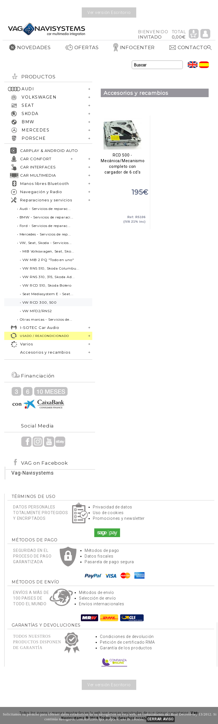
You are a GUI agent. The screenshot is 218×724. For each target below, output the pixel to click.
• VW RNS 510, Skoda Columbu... (49, 268)
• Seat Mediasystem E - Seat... (47, 294)
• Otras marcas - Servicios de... (44, 319)
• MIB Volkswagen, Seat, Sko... (47, 251)
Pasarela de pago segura (109, 562)
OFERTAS (82, 47)
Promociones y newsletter (119, 518)
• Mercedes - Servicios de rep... (44, 234)
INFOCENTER (134, 47)
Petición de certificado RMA (127, 642)
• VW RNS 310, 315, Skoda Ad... (47, 277)
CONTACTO (188, 47)
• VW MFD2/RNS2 (36, 311)
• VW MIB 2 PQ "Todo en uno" (47, 260)
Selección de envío (97, 598)
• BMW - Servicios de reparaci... (45, 217)
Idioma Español (204, 64)
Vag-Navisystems (32, 473)
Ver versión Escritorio (109, 12)
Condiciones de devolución (127, 636)
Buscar (209, 48)
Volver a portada (46, 29)
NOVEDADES (30, 47)
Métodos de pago (102, 550)
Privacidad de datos (112, 507)
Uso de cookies (108, 512)
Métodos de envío (96, 592)
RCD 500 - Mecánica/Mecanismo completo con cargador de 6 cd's (122, 134)
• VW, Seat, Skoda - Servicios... (44, 243)
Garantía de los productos (126, 648)
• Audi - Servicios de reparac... (44, 208)
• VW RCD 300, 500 (38, 302)
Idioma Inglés (192, 64)
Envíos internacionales (101, 604)
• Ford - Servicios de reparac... (44, 226)
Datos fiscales (99, 556)
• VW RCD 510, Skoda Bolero (46, 285)
